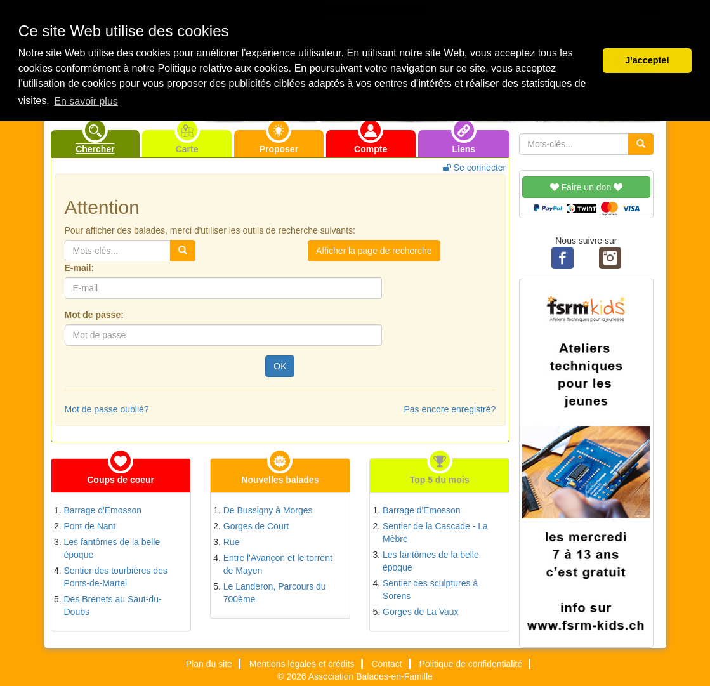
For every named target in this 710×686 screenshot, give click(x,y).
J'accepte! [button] (647, 60)
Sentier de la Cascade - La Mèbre (435, 532)
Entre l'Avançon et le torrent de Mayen (277, 564)
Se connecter (474, 167)
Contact (386, 664)
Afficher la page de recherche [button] (374, 251)
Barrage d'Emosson (103, 510)
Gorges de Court (256, 526)
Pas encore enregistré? (450, 409)
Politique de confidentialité (471, 664)
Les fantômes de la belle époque (112, 548)
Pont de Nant (90, 526)
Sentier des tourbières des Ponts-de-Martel (116, 576)
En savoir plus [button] (86, 101)
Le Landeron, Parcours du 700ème (274, 592)
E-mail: (80, 268)
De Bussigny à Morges (268, 510)
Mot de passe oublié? (107, 409)
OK (279, 366)
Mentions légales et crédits (302, 664)
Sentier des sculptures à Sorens (430, 589)
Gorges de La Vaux (421, 612)
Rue (231, 542)
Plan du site (209, 664)
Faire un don (586, 187)
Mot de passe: (94, 315)
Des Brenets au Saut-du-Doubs (113, 605)
